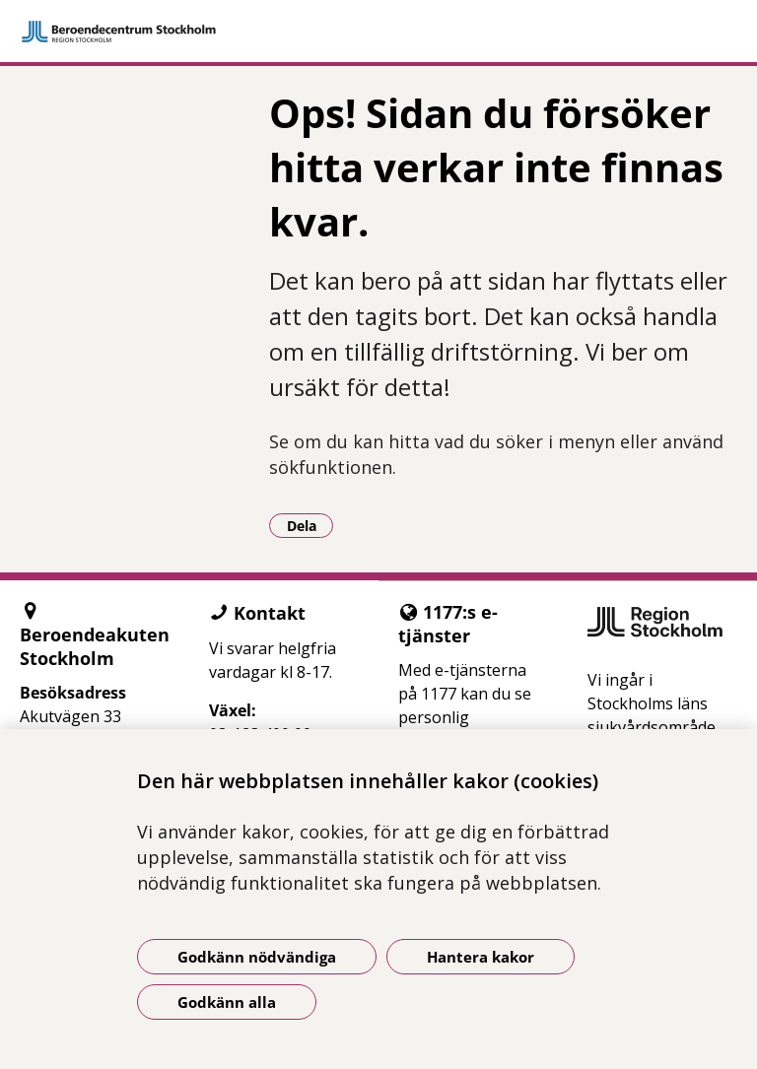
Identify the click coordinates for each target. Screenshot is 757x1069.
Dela (310, 525)
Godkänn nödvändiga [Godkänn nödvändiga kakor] (256, 957)
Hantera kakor (480, 957)
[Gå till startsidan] (378, 31)
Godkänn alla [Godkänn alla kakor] (226, 1002)
